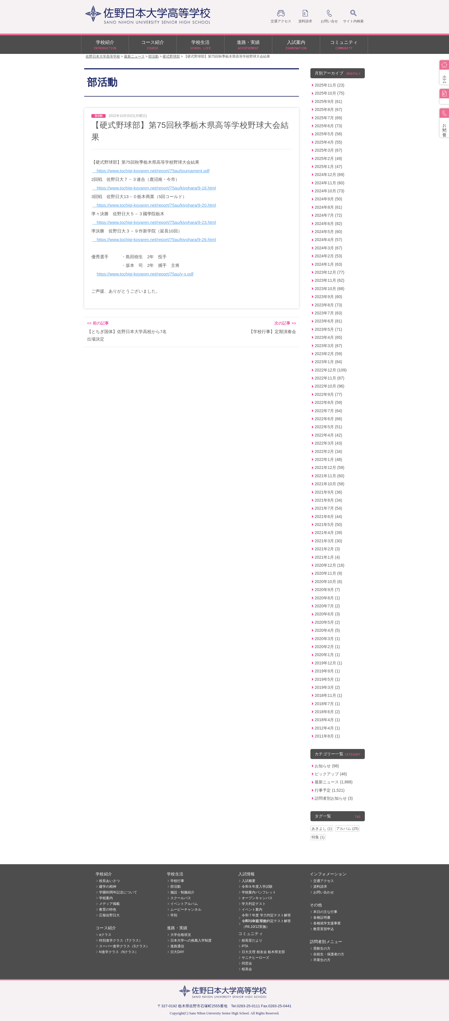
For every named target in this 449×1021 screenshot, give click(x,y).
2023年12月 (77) (329, 272)
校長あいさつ (109, 881)
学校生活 (200, 45)
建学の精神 (107, 887)
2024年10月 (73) (329, 191)
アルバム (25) (347, 828)
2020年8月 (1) (327, 598)
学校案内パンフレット (259, 892)
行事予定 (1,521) (329, 790)
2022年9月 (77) (328, 394)
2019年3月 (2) (327, 687)
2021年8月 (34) (328, 500)
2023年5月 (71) (328, 329)
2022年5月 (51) (328, 427)
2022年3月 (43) (328, 443)
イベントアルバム (184, 904)
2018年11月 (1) (328, 695)
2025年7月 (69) (328, 118)
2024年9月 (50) (328, 199)
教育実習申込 (323, 929)
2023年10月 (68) (329, 288)
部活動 (175, 887)
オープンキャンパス (257, 898)
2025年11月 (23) (329, 85)
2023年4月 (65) (328, 337)
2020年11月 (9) (328, 573)
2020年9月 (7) (327, 589)
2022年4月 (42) (328, 435)
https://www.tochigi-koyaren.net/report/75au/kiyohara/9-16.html (154, 187)
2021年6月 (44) (328, 516)
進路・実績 (248, 45)
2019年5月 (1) (327, 679)
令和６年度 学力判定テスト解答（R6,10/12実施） (266, 924)
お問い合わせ (323, 892)
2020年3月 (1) (327, 638)
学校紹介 (105, 45)
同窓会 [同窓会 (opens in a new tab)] (247, 963)
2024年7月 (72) (328, 215)
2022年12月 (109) (330, 370)
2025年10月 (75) (329, 93)
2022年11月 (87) (329, 378)
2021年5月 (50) (328, 524)
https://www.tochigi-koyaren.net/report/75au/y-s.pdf (145, 273)
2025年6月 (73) (328, 126)
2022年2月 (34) (328, 451)
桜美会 (247, 969)
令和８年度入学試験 (257, 887)
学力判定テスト (254, 904)
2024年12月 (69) (329, 174)
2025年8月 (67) (328, 109)
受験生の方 (321, 948)
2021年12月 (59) (329, 467)
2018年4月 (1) (327, 719)
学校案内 (106, 898)
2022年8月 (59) (328, 402)
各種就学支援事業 (327, 923)
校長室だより (252, 940)
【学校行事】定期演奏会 (272, 331)
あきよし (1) (322, 828)
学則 (173, 915)
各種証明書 (321, 918)
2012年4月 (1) (327, 728)
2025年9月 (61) (328, 101)
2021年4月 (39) (328, 532)
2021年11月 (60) (329, 476)
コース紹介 (152, 45)
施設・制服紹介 (182, 892)
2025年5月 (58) (328, 134)
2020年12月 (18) (329, 565)
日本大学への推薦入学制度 (191, 940)
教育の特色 (107, 909)
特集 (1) (318, 837)
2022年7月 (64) (328, 410)
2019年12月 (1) (328, 663)
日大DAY (177, 952)
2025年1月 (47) (328, 166)
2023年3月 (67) (328, 345)
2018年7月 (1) (327, 703)
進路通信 (177, 946)
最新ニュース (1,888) (333, 782)
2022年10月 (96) (329, 386)
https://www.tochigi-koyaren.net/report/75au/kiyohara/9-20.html (154, 205)
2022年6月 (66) (328, 418)
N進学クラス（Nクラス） (118, 952)
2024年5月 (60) (328, 231)
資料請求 (320, 887)
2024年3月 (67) (328, 248)
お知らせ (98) (327, 766)
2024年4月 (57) (328, 239)
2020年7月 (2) (327, 606)
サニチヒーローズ (255, 958)
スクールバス (180, 898)
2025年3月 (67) (328, 150)
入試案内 (296, 45)
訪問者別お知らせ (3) (334, 798)
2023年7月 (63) (328, 313)
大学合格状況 (180, 935)
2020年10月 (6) (328, 581)
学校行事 (177, 881)
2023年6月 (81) (328, 321)
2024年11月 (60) (329, 183)
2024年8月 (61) (328, 207)
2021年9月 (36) (328, 492)
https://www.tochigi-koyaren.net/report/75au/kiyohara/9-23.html (154, 222)
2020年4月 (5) (327, 630)
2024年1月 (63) (328, 264)
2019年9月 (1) (327, 671)
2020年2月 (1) (327, 646)
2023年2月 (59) (328, 353)
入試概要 (248, 881)
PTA (245, 946)
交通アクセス (323, 881)
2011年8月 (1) (327, 736)
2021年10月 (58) (329, 484)
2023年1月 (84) (328, 361)
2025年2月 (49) (328, 158)
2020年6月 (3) (327, 614)
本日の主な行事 (325, 912)
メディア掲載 (109, 904)
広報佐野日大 (109, 915)
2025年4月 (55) (328, 142)
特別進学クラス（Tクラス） (120, 940)
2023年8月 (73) (328, 305)
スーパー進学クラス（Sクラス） (124, 946)
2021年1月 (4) (327, 557)
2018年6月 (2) (327, 711)
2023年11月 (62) (329, 280)
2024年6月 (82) (328, 223)
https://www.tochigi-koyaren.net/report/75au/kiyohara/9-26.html (154, 239)
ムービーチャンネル (185, 909)
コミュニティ (344, 45)
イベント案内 (252, 909)
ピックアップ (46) (331, 774)
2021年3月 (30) (328, 541)
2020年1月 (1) (327, 654)
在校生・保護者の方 (328, 954)
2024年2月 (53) (328, 256)
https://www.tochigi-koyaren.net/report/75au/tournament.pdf (151, 170)
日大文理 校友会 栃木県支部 (263, 952)
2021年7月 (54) (328, 508)
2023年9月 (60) (328, 296)
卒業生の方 (321, 960)
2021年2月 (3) (327, 549)
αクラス (105, 935)
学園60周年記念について (118, 892)
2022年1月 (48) (328, 459)
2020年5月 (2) (327, 622)
